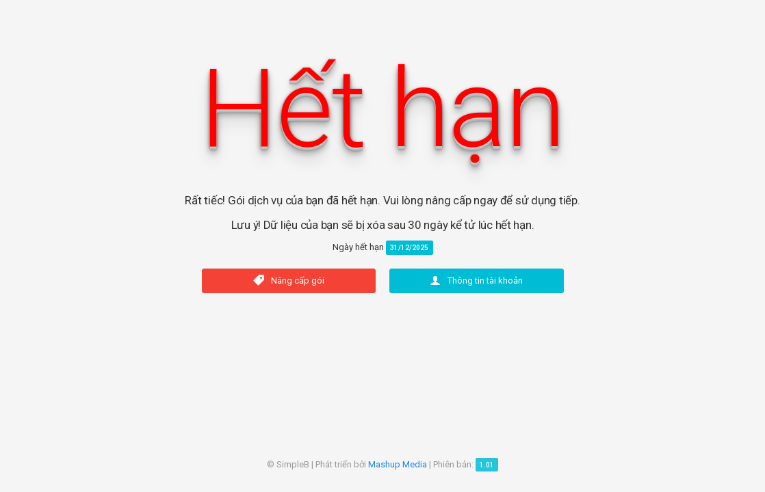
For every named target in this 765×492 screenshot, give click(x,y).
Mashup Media (397, 464)
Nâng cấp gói (288, 280)
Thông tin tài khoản (476, 280)
